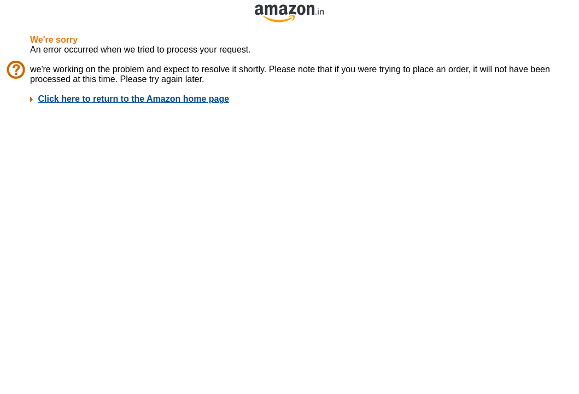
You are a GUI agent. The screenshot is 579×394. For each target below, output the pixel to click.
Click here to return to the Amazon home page (133, 98)
